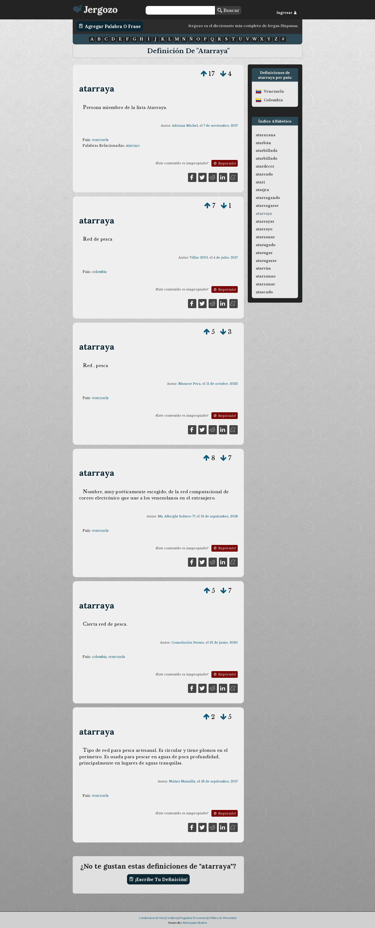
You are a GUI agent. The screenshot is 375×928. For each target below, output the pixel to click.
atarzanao (266, 276)
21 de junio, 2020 (224, 642)
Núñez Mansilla (182, 781)
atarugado (266, 245)
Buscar (228, 10)
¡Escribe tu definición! (158, 879)
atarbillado (266, 158)
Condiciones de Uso (151, 918)
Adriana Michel (185, 125)
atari (260, 182)
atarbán (263, 143)
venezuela (100, 140)
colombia (99, 272)
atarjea (262, 190)
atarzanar (265, 284)
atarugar (264, 253)
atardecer (265, 166)
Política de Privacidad (222, 918)
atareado (264, 174)
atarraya (97, 88)
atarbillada (266, 150)
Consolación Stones (187, 642)
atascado (264, 292)
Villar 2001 (199, 257)
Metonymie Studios (195, 922)
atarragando (268, 198)
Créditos (171, 918)
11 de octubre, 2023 (222, 383)
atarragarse (267, 206)
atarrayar (265, 221)
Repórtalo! (224, 163)
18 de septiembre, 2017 (219, 781)
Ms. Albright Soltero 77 (176, 516)
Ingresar (286, 13)
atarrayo (133, 145)
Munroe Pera (189, 383)
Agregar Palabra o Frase (110, 26)
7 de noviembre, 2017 (221, 125)
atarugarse (266, 261)
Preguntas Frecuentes (193, 918)
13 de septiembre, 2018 (219, 516)
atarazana (266, 135)
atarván (263, 268)
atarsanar (265, 237)
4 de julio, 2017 (226, 257)
